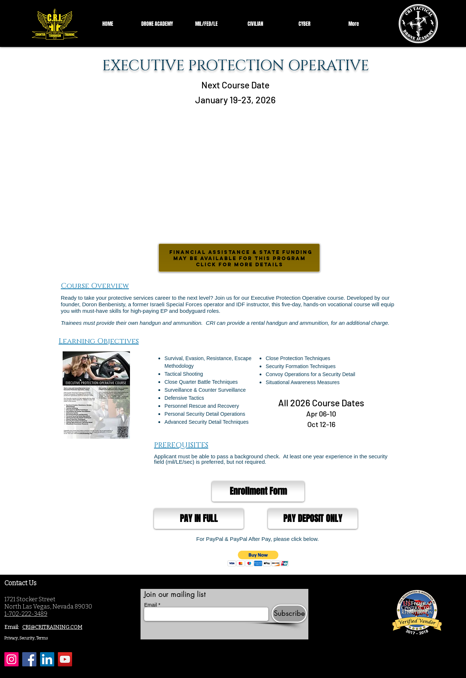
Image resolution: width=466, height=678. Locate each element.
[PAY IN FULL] (199, 519)
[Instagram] (11, 659)
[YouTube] (65, 659)
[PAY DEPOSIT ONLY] (313, 519)
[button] (258, 558)
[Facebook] (29, 659)
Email (150, 604)
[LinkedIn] (47, 659)
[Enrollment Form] (258, 491)
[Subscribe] (289, 614)
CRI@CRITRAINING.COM (52, 627)
